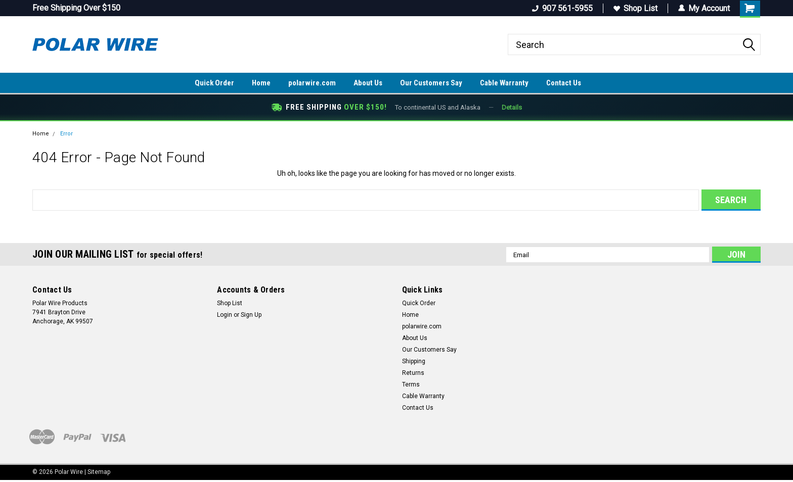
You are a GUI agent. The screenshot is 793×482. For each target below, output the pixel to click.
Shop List (635, 8)
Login (224, 314)
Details (512, 107)
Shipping (413, 361)
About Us (368, 82)
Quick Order (214, 82)
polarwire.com (312, 82)
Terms (411, 384)
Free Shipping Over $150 (76, 8)
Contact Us (563, 82)
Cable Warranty (504, 82)
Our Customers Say (431, 82)
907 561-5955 (562, 8)
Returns (413, 372)
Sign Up (251, 314)
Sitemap (98, 471)
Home (261, 82)
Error (66, 133)
